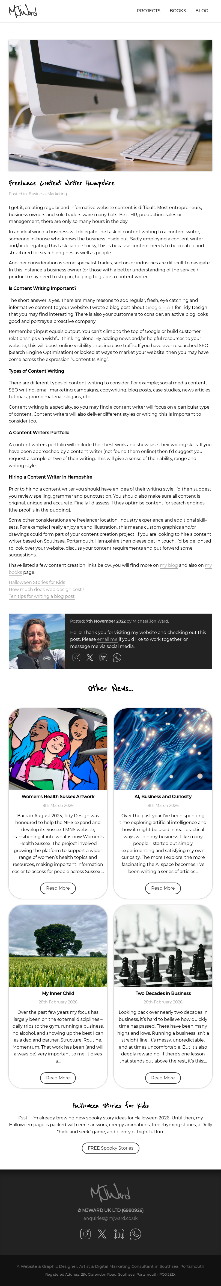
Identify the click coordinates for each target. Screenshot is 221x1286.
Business (37, 193)
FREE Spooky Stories (110, 1148)
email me (107, 639)
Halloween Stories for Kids (37, 582)
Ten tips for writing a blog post (42, 596)
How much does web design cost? (46, 589)
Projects (148, 10)
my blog (169, 565)
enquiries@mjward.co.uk (110, 1218)
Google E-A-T (160, 307)
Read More (58, 888)
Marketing (57, 193)
